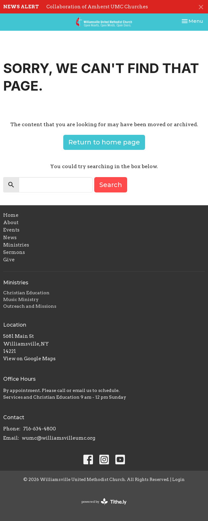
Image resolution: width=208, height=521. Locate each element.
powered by (104, 502)
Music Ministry (21, 299)
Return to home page (104, 142)
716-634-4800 (39, 429)
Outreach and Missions (29, 306)
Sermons (14, 252)
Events (11, 230)
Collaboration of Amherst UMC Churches (97, 7)
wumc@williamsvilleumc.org (58, 438)
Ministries (16, 245)
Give (9, 260)
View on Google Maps (29, 359)
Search (110, 185)
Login (178, 479)
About (11, 222)
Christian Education (26, 292)
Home (11, 215)
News (10, 237)
